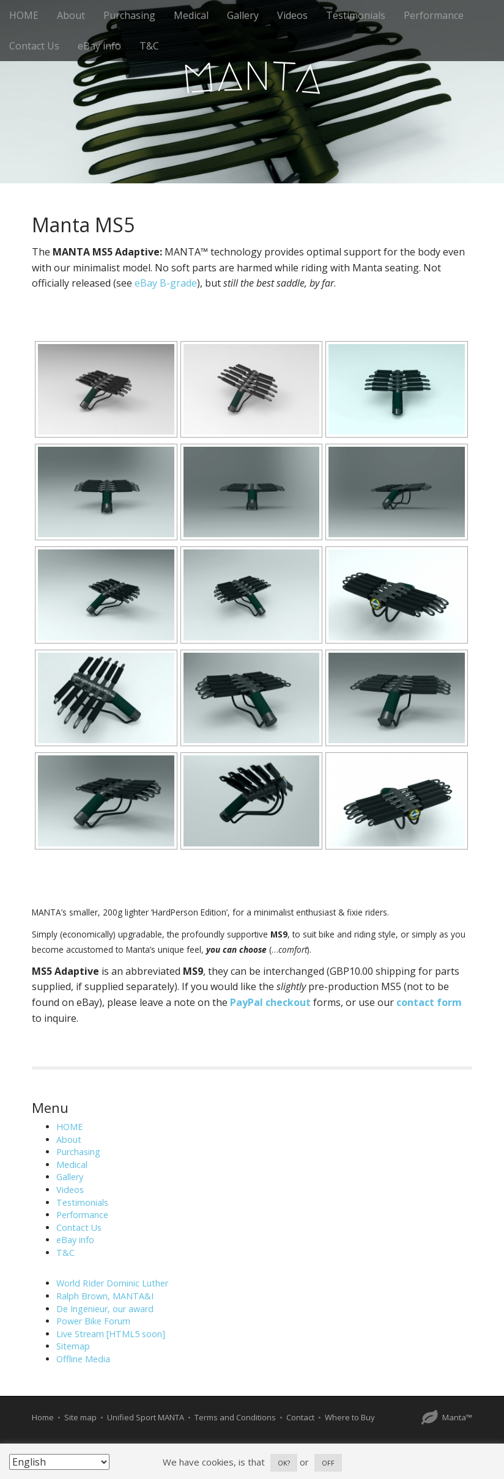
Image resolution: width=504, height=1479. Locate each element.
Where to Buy (350, 1417)
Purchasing (129, 15)
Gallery (243, 15)
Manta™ (457, 1417)
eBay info (99, 46)
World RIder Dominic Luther (112, 1283)
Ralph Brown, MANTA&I (105, 1296)
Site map (80, 1417)
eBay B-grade (166, 283)
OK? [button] (284, 1462)
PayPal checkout (270, 1002)
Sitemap (73, 1346)
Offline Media (83, 1359)
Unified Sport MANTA (145, 1417)
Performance (434, 15)
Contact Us (34, 46)
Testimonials (355, 15)
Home (43, 1417)
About (71, 15)
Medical (191, 15)
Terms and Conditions (235, 1417)
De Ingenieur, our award (105, 1309)
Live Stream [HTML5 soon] (110, 1334)
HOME (24, 15)
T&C (149, 46)
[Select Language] (59, 1462)
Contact (300, 1417)
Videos (292, 15)
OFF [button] (328, 1462)
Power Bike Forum (93, 1321)
